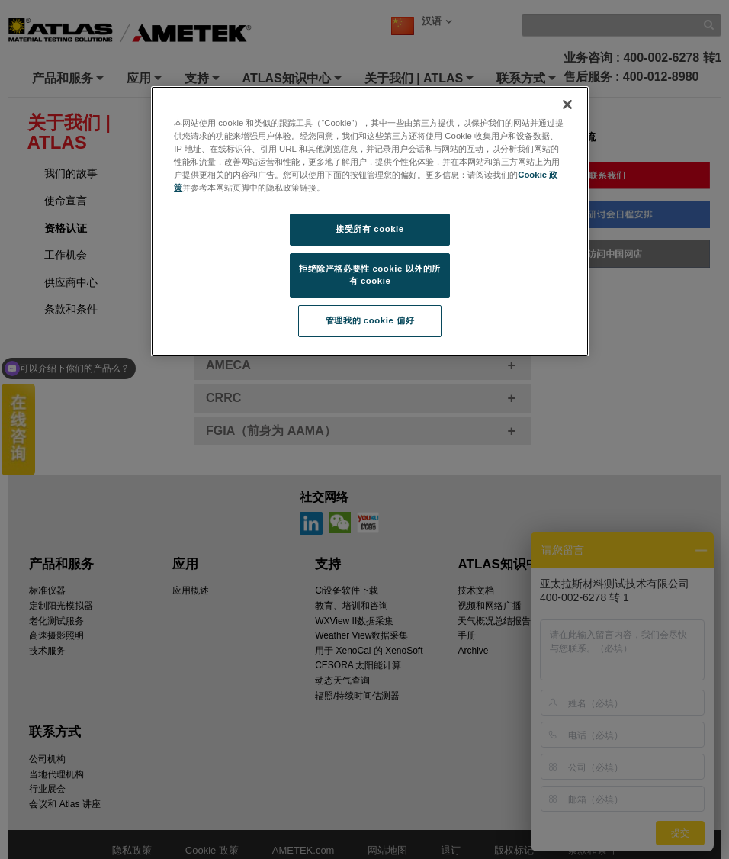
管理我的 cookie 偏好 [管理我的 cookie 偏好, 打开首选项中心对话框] (370, 320)
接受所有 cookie (369, 228)
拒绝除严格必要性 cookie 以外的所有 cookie (370, 274)
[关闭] (567, 104)
